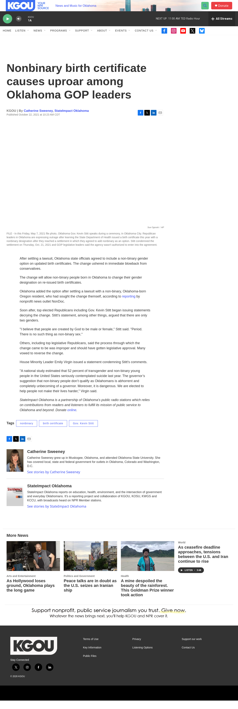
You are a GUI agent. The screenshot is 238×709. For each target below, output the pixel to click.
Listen (20, 39)
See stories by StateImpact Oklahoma (56, 514)
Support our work (192, 647)
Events (121, 39)
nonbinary (26, 431)
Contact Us (144, 39)
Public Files (90, 664)
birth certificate (53, 431)
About (102, 39)
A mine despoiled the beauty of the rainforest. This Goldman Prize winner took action (147, 596)
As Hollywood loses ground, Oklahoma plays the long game (31, 594)
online (71, 418)
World (181, 550)
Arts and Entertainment (21, 584)
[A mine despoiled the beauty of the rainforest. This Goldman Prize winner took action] (147, 564)
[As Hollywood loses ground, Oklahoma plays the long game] (33, 564)
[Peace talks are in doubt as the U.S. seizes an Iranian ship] (90, 564)
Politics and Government (79, 584)
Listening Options (142, 656)
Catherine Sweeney (38, 119)
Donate (225, 10)
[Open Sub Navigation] (28, 39)
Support (82, 39)
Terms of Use (90, 647)
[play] (7, 27)
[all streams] (221, 27)
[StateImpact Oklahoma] (15, 503)
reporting (128, 305)
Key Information (92, 656)
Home (7, 39)
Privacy (136, 647)
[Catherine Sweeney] (15, 469)
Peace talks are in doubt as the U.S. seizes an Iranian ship (90, 594)
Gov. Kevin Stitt (83, 431)
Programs (58, 39)
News (38, 39)
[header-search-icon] (206, 10)
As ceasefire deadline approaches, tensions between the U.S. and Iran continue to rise (203, 562)
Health (125, 584)
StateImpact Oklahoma (72, 119)
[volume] (19, 27)
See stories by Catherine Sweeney (53, 480)
